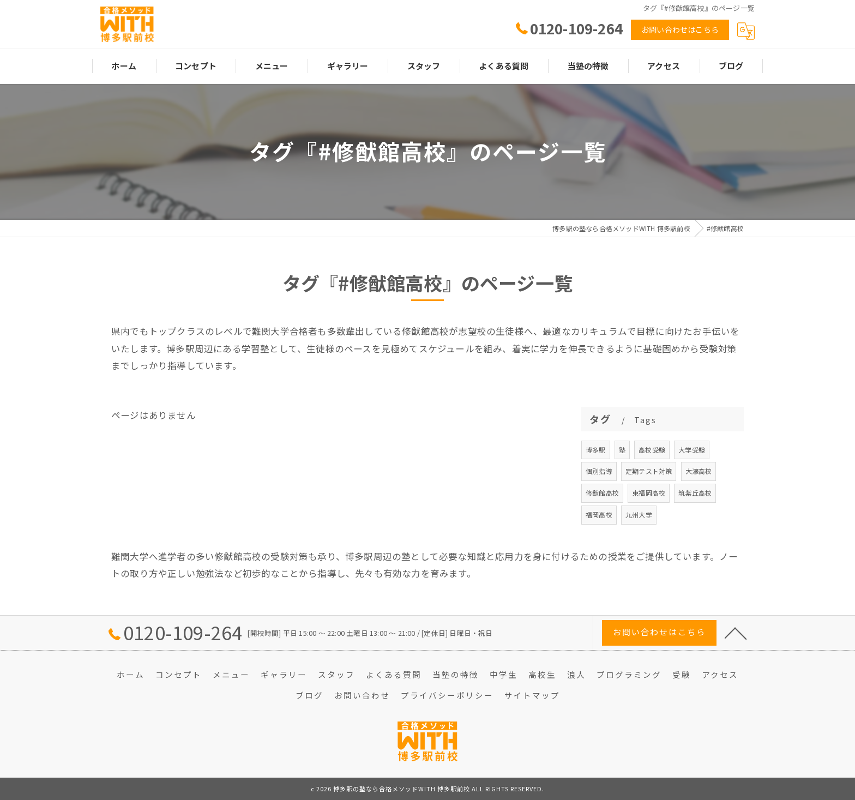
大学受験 (691, 477)
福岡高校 (599, 542)
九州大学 (638, 542)
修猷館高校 (602, 520)
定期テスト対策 (648, 498)
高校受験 (652, 477)
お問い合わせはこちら (680, 29)
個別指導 (599, 498)
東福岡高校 (648, 520)
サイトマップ (532, 694)
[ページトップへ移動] (735, 638)
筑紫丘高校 (695, 520)
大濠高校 (698, 498)
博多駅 (596, 477)
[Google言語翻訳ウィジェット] (746, 31)
